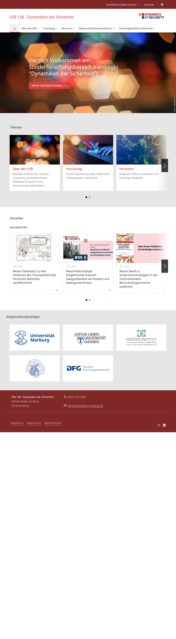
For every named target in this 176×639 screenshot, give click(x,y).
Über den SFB (31, 29)
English (149, 4)
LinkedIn (164, 422)
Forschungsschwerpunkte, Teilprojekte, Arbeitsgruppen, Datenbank (88, 154)
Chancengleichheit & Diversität (138, 29)
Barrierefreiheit (52, 420)
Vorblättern (164, 161)
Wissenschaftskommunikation (97, 29)
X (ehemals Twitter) (158, 422)
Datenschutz (34, 420)
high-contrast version (160, 4)
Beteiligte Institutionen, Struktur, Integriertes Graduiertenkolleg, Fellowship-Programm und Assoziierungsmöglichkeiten (35, 158)
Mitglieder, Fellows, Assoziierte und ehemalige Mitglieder (141, 154)
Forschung (51, 29)
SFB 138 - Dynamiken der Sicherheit (16, 29)
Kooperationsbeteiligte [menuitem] (123, 5)
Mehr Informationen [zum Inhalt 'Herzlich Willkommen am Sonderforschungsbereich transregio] (49, 85)
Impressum (17, 420)
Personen (68, 29)
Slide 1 (86, 194)
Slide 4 (89, 194)
